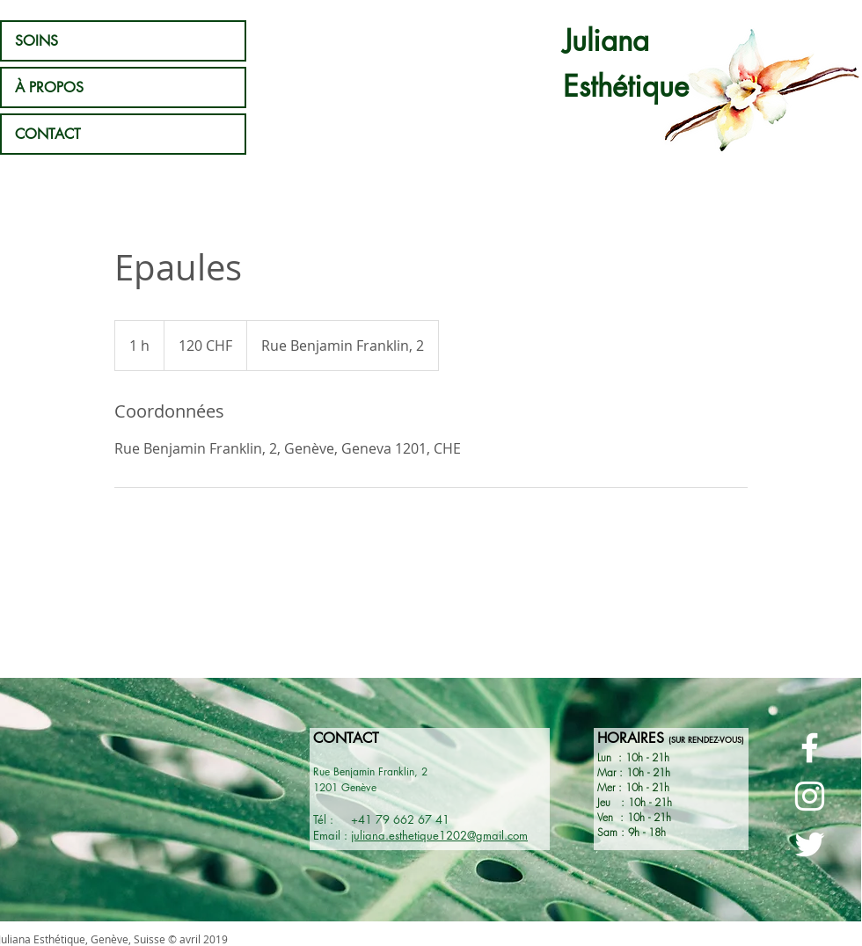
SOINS (36, 41)
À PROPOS (49, 87)
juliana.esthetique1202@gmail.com (439, 835)
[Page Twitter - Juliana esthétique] (809, 844)
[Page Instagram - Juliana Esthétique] (809, 796)
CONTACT (48, 134)
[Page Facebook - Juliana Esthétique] (809, 748)
